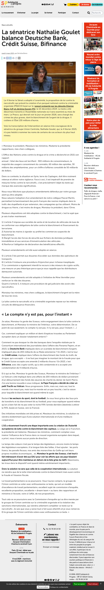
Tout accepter (79, 584)
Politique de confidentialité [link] (59, 587)
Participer (62, 13)
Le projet (34, 13)
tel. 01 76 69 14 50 (7, 7)
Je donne (85, 4)
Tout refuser (93, 584)
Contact (75, 13)
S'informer (21, 13)
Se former (48, 13)
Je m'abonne (97, 4)
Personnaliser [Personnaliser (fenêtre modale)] (43, 587)
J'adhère (73, 4)
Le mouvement (8, 13)
